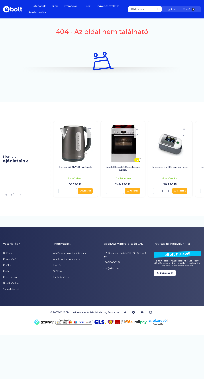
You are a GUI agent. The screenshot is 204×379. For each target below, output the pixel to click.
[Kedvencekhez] (89, 129)
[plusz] (74, 191)
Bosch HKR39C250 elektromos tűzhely (123, 168)
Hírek (87, 6)
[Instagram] (150, 312)
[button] (37, 6)
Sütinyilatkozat (11, 289)
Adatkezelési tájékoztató (66, 259)
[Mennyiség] (67, 191)
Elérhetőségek (61, 277)
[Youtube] (142, 312)
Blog (55, 6)
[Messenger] (133, 312)
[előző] (6, 195)
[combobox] (145, 9)
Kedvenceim (10, 277)
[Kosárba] (85, 191)
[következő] (20, 195)
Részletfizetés (37, 12)
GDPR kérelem (11, 283)
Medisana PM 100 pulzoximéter (170, 167)
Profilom (7, 265)
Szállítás (57, 271)
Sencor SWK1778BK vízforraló (75, 167)
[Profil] (172, 9)
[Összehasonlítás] (89, 135)
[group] (127, 159)
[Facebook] (125, 312)
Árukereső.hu (158, 324)
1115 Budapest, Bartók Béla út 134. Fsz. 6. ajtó (125, 255)
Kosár (6, 271)
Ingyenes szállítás (108, 6)
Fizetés (57, 265)
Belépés (7, 253)
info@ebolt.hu (111, 268)
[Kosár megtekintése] (188, 9)
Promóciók (70, 6)
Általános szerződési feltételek (69, 253)
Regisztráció (9, 259)
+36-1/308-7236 (112, 262)
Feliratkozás (165, 273)
